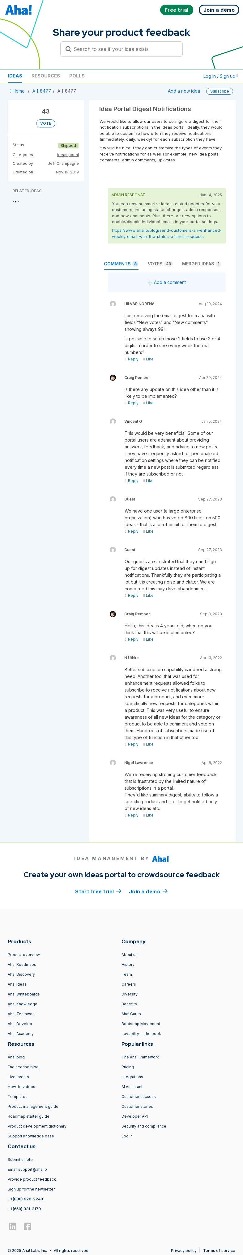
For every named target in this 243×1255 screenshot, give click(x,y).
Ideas (15, 76)
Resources (46, 76)
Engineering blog (23, 1067)
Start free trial (98, 891)
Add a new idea (184, 91)
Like (148, 359)
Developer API (135, 1116)
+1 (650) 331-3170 (24, 1209)
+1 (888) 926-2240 (25, 1199)
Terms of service (219, 1250)
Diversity (130, 994)
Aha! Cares (131, 1014)
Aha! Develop (20, 1023)
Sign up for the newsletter (31, 1189)
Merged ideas (201, 264)
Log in (127, 1136)
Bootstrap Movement (141, 1023)
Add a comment (167, 282)
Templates (18, 1096)
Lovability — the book (141, 1033)
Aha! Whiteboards (24, 994)
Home (18, 91)
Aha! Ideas (17, 984)
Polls (77, 76)
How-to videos (21, 1086)
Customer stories (137, 1106)
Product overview (24, 954)
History (128, 964)
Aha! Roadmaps (22, 964)
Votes (160, 264)
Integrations (132, 1076)
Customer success (139, 1096)
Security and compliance (144, 1126)
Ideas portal (68, 154)
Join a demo (148, 891)
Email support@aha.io (27, 1169)
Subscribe (219, 91)
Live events (18, 1076)
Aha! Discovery (21, 974)
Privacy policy (184, 1250)
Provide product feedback (32, 1179)
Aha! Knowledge (22, 1004)
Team (127, 974)
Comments (121, 264)
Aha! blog (16, 1057)
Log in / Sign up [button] (220, 76)
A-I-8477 (41, 91)
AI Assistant (132, 1086)
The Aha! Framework (140, 1057)
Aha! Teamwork (22, 1014)
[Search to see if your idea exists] (124, 49)
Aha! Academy (21, 1033)
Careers (129, 984)
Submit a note (20, 1159)
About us (130, 954)
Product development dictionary (37, 1126)
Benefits (129, 1004)
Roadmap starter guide (28, 1116)
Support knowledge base (31, 1136)
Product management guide (33, 1106)
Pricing (128, 1067)
